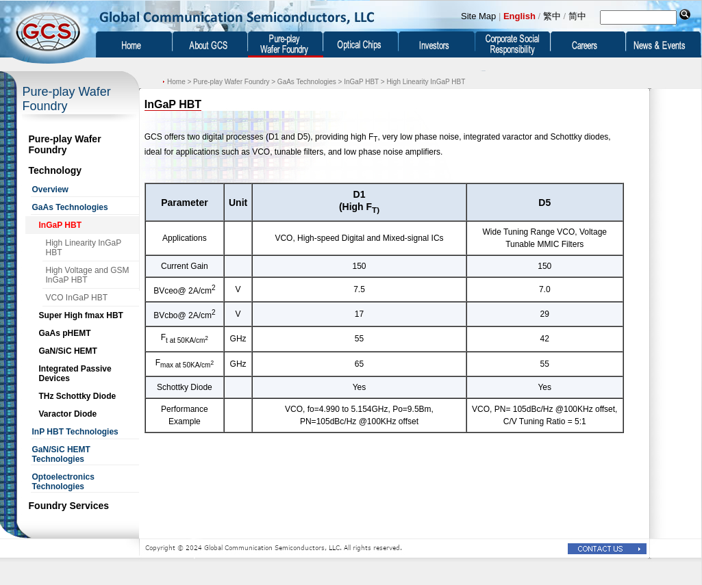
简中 (577, 16)
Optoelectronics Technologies (63, 481)
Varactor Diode (68, 414)
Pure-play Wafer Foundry (65, 144)
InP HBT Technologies (75, 432)
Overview (50, 189)
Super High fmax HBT (81, 315)
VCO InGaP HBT (77, 297)
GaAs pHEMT (65, 333)
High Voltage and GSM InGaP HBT (87, 275)
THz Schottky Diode (77, 396)
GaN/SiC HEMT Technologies (61, 454)
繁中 (552, 16)
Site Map (478, 16)
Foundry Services (69, 505)
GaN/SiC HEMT (68, 351)
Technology (55, 170)
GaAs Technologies (70, 207)
